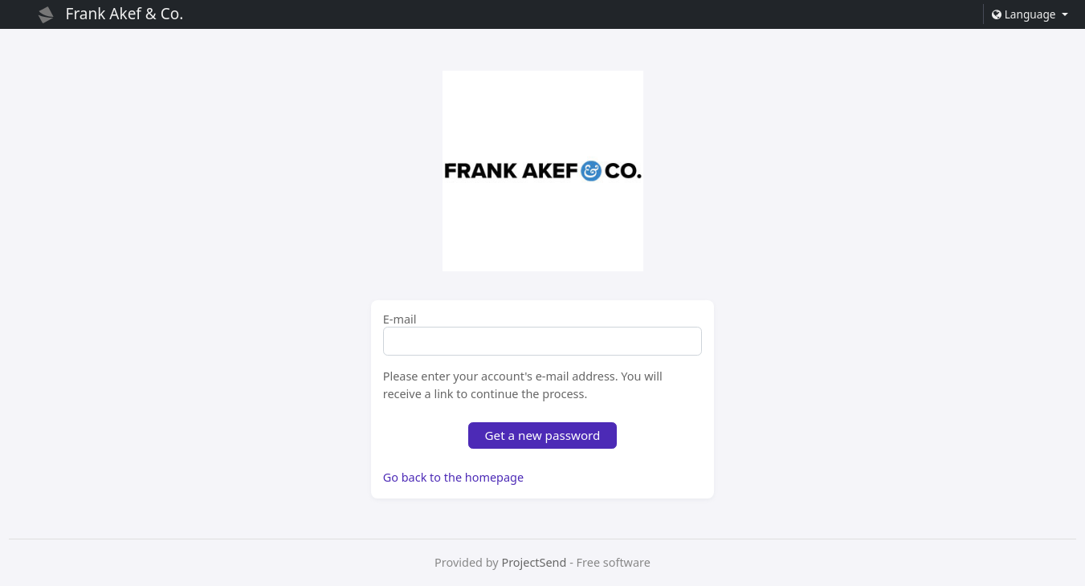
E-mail (400, 319)
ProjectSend (533, 562)
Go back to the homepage (453, 477)
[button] (1029, 14)
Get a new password (543, 435)
